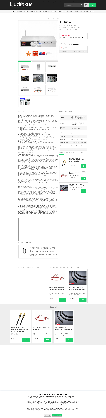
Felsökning (51, 2)
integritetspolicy (69, 408)
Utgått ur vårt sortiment (80, 51)
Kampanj (92, 11)
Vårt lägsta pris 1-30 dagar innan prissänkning (71, 37)
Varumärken (63, 2)
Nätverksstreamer (22, 18)
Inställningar (47, 415)
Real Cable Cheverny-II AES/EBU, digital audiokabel (77, 185)
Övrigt (81, 11)
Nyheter (70, 2)
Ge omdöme (76, 44)
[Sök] (74, 5)
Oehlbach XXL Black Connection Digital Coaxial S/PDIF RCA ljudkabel (76, 159)
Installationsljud (59, 11)
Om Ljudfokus (43, 2)
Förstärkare (19, 11)
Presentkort (76, 2)
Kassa (92, 5)
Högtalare (26, 11)
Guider (82, 2)
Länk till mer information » (26, 242)
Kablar (67, 11)
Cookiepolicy (41, 410)
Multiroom (51, 11)
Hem (11, 18)
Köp (84, 166)
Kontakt (57, 2)
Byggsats (86, 11)
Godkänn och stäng (56, 415)
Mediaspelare (37, 11)
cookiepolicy (29, 399)
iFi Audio (65, 22)
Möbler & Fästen (74, 11)
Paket (13, 11)
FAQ (87, 2)
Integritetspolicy (49, 410)
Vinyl (31, 11)
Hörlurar (44, 11)
